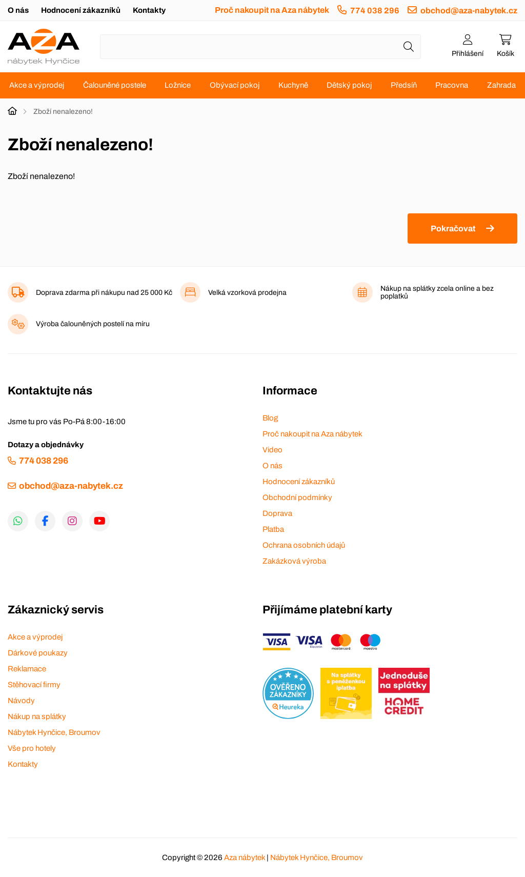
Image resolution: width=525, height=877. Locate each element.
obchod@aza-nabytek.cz (468, 10)
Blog (270, 418)
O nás (18, 10)
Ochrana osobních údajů (303, 545)
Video (272, 450)
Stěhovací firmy (34, 685)
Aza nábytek (244, 857)
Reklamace (27, 669)
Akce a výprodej (36, 85)
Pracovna (451, 85)
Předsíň (404, 85)
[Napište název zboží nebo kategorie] (260, 46)
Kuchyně (293, 85)
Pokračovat (453, 228)
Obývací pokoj (234, 85)
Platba (273, 529)
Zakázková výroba (294, 561)
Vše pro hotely (32, 748)
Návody (21, 700)
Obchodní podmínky (297, 497)
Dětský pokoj (349, 85)
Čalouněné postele (114, 85)
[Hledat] (408, 46)
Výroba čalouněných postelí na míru (93, 324)
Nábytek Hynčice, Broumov (54, 732)
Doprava (277, 513)
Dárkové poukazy (38, 653)
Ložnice (178, 85)
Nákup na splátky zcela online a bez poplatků (437, 292)
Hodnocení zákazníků (80, 10)
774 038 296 (374, 10)
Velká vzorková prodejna (247, 292)
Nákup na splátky (37, 716)
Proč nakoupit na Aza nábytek (272, 10)
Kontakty (149, 10)
